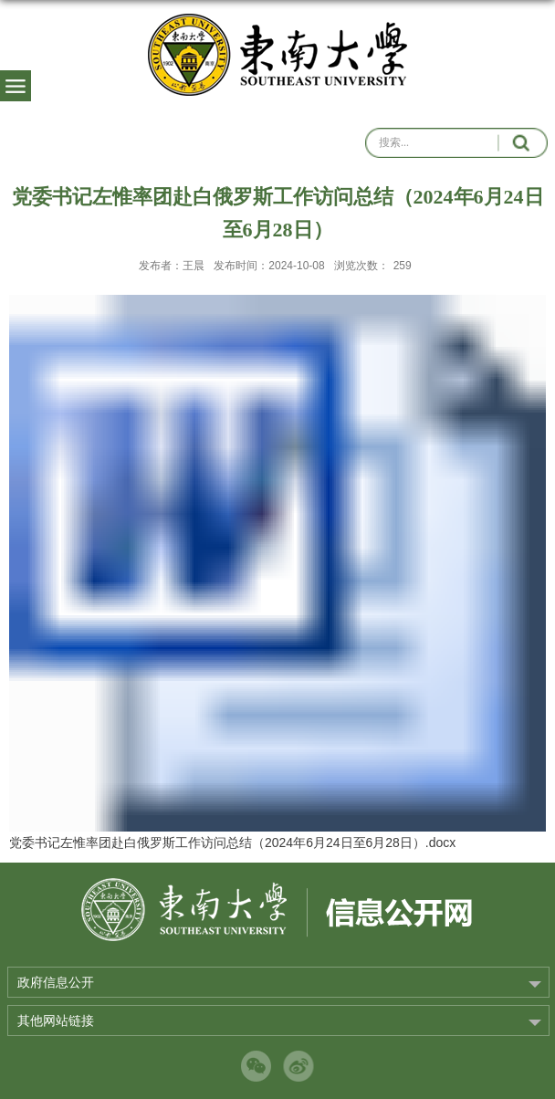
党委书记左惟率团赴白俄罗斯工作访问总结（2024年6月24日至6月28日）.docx (232, 842)
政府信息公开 (55, 982)
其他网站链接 (55, 1020)
